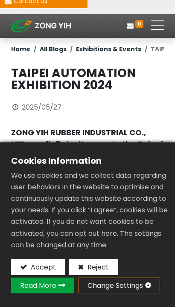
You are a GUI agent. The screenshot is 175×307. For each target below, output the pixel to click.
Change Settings (115, 285)
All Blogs (53, 49)
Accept (42, 267)
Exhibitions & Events (108, 49)
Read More (38, 285)
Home (20, 49)
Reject (97, 267)
